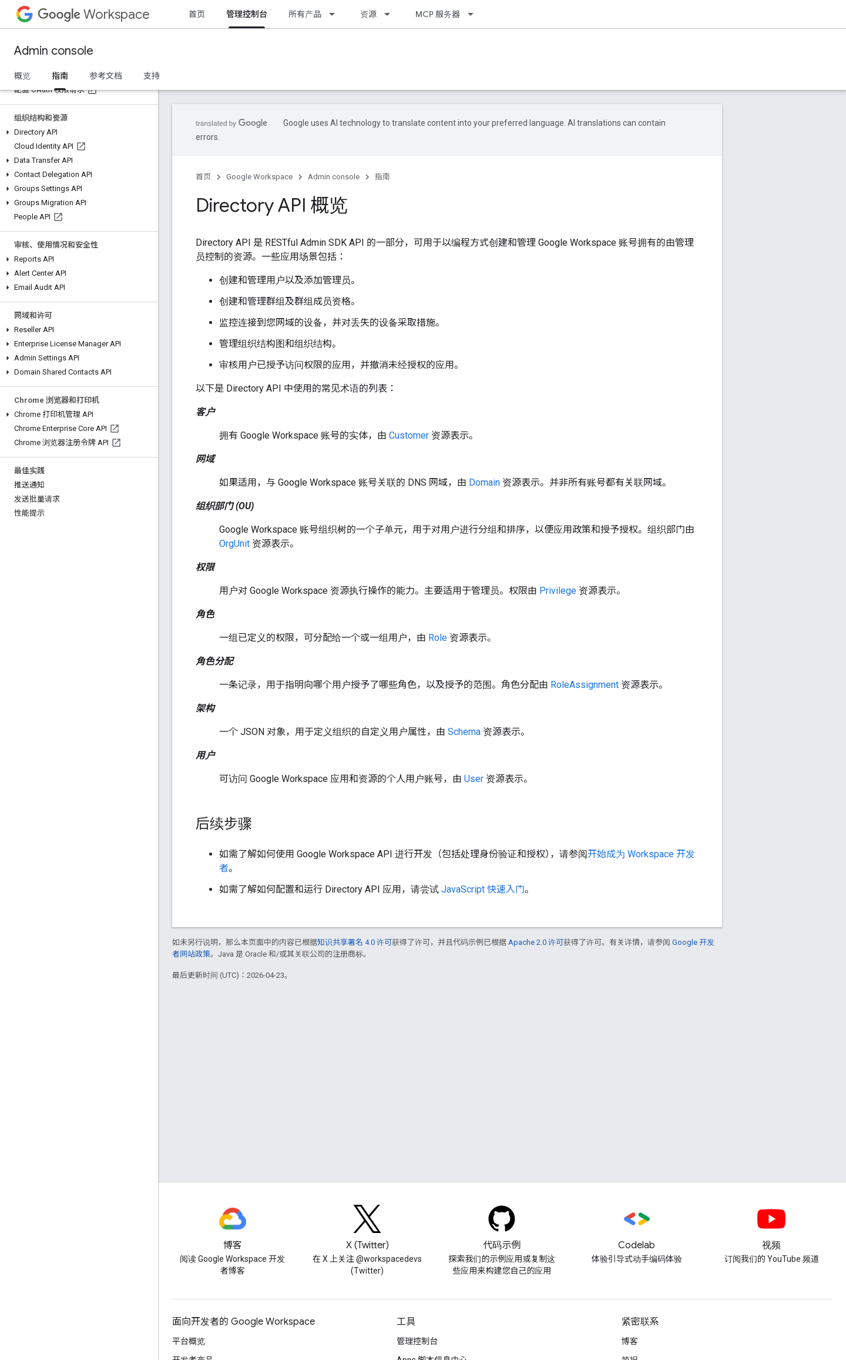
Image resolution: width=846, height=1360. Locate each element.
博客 (630, 1341)
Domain (484, 482)
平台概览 (188, 1341)
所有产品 (304, 14)
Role (437, 637)
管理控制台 (417, 1341)
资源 (368, 14)
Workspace (94, 14)
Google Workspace (259, 176)
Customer (409, 435)
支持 (151, 76)
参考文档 (105, 76)
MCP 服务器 (437, 14)
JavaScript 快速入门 (483, 889)
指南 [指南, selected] (60, 76)
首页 (197, 14)
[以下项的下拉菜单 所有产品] (335, 14)
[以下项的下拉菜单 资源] (391, 14)
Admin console (53, 51)
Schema (464, 731)
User (474, 778)
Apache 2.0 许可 (535, 942)
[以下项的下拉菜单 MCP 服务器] (474, 14)
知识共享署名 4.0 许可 (354, 942)
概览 (22, 76)
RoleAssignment (584, 684)
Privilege (557, 590)
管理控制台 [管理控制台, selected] (246, 14)
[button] (76, 132)
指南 (382, 176)
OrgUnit (234, 543)
